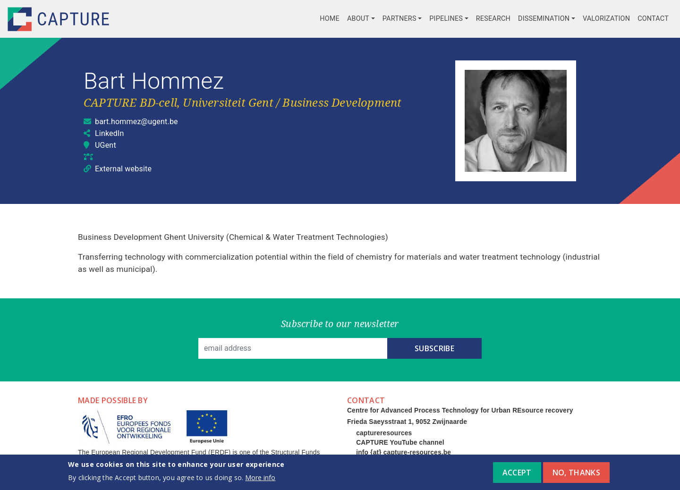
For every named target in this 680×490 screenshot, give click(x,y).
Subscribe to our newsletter (340, 323)
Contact (653, 19)
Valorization (606, 19)
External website (123, 168)
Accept (517, 475)
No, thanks (576, 475)
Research (493, 19)
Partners (399, 19)
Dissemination (544, 19)
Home (330, 19)
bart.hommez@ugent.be (136, 121)
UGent (105, 145)
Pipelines (446, 19)
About (358, 19)
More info (260, 480)
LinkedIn (109, 133)
